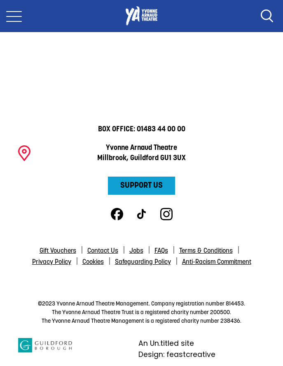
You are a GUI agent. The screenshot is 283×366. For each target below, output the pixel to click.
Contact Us (102, 251)
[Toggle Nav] (14, 16)
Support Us (141, 186)
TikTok (142, 214)
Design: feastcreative (176, 354)
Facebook (117, 214)
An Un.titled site (166, 343)
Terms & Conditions (206, 251)
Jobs (136, 251)
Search (267, 16)
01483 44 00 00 (161, 129)
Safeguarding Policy (143, 262)
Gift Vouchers (58, 251)
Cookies (93, 262)
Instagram (166, 214)
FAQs (161, 251)
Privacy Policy (51, 262)
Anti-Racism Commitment (216, 262)
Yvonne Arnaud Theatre (141, 16)
